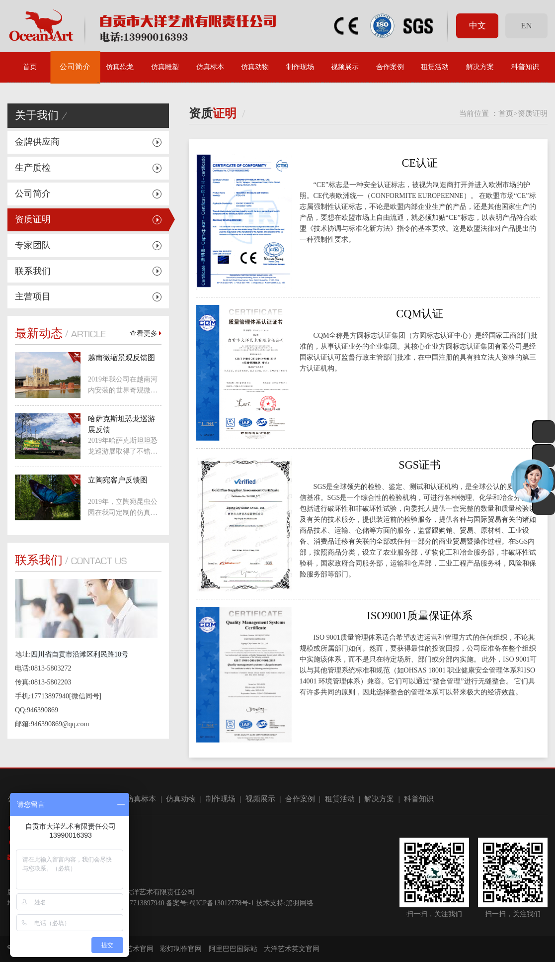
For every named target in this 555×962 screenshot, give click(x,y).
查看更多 (146, 333)
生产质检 (33, 168)
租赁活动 (435, 67)
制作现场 (300, 67)
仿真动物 (255, 67)
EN (526, 25)
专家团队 (33, 245)
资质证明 (33, 219)
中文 (477, 25)
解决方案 (480, 67)
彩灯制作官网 (181, 949)
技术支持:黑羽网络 (285, 903)
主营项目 (33, 296)
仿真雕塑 (165, 67)
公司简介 (75, 67)
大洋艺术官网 (133, 949)
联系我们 (33, 271)
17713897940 (145, 903)
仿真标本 (210, 67)
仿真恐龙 (120, 67)
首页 (30, 67)
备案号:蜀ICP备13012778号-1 (210, 903)
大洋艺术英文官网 (291, 949)
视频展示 (345, 67)
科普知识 (525, 67)
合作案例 (390, 67)
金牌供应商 (37, 142)
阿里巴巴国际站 (233, 949)
